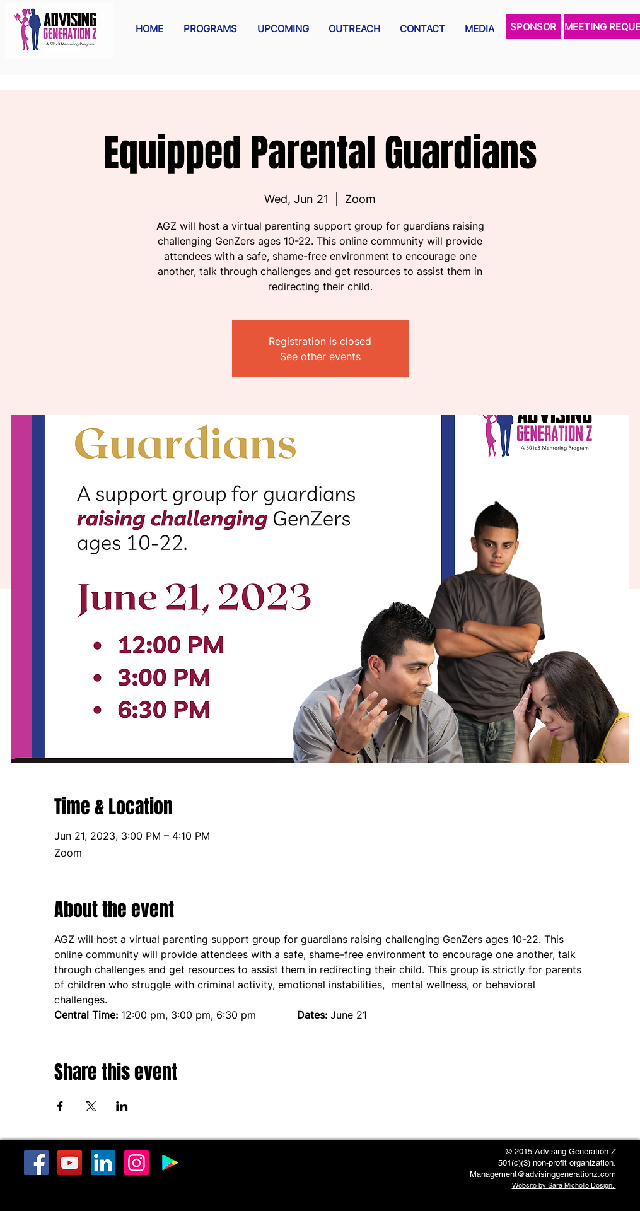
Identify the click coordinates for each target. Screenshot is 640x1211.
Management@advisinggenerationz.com (543, 1174)
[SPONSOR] (533, 26)
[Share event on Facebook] (60, 1106)
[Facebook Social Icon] (36, 1162)
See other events (320, 356)
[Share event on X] (91, 1106)
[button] (210, 29)
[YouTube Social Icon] (69, 1162)
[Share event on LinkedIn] (122, 1106)
